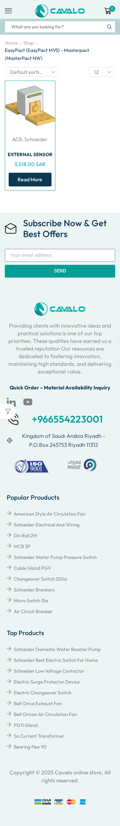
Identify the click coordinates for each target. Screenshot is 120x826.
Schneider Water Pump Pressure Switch (55, 557)
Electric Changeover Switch (42, 693)
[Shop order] (32, 72)
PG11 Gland (26, 725)
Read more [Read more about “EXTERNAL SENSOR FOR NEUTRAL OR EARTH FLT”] (30, 179)
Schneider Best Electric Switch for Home (56, 660)
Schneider (36, 139)
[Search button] (109, 26)
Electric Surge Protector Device (47, 682)
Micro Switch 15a (31, 601)
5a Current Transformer (39, 736)
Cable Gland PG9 (32, 568)
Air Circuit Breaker (33, 611)
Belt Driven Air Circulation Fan (45, 714)
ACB (17, 139)
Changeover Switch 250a (40, 579)
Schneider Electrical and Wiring (47, 525)
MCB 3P (22, 546)
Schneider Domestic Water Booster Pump (57, 649)
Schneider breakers (34, 590)
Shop (28, 43)
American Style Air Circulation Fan (49, 514)
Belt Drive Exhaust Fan (38, 703)
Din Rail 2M (25, 536)
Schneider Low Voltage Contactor (49, 671)
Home (11, 43)
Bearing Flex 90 (30, 747)
